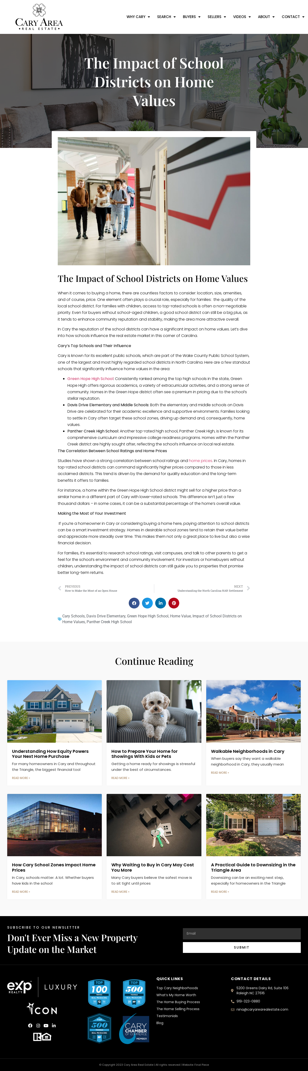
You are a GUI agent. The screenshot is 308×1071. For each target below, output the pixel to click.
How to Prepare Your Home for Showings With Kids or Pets (144, 754)
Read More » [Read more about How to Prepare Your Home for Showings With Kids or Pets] (120, 778)
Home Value (180, 616)
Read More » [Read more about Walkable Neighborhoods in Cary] (220, 773)
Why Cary (138, 17)
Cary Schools (73, 616)
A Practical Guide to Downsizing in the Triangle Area (253, 867)
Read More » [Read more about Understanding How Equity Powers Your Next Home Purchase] (21, 778)
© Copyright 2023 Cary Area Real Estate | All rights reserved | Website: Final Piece (154, 1065)
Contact (293, 17)
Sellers (217, 17)
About (266, 17)
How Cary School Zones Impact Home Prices (54, 867)
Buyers (191, 17)
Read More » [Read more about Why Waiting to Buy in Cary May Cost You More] (120, 892)
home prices (200, 460)
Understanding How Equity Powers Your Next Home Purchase (50, 754)
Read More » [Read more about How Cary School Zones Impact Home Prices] (21, 892)
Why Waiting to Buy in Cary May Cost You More (152, 867)
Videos (242, 17)
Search (166, 17)
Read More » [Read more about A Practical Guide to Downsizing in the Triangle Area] (220, 892)
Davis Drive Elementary (105, 616)
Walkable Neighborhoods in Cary (247, 751)
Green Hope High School (90, 378)
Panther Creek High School (109, 622)
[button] (134, 603)
